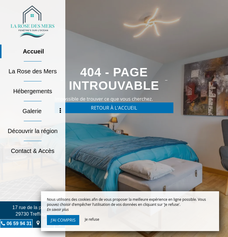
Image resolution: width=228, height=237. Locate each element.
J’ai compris (63, 220)
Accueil (33, 51)
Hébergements (32, 91)
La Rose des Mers (33, 71)
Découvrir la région (33, 131)
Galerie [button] (42, 111)
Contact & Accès (33, 151)
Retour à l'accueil (114, 108)
